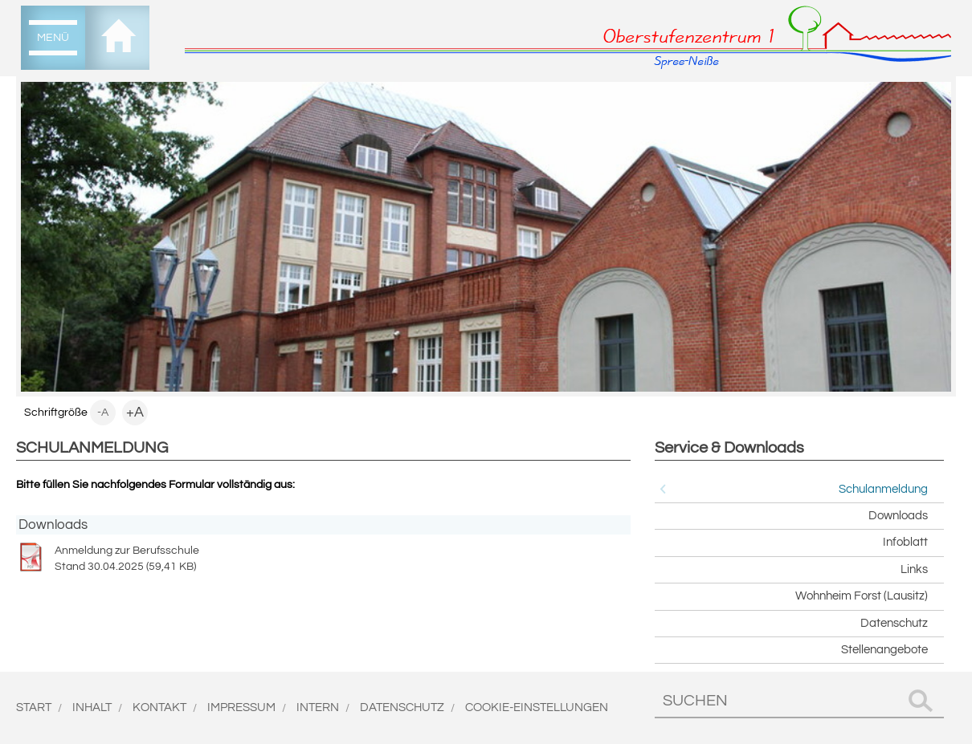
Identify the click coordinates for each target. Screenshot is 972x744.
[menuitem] (53, 38)
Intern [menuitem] (317, 707)
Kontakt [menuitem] (159, 707)
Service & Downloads (729, 448)
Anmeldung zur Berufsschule (323, 559)
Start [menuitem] (33, 707)
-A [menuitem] (102, 412)
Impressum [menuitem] (241, 707)
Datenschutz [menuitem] (402, 707)
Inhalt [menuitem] (92, 707)
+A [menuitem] (135, 412)
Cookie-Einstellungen (536, 707)
